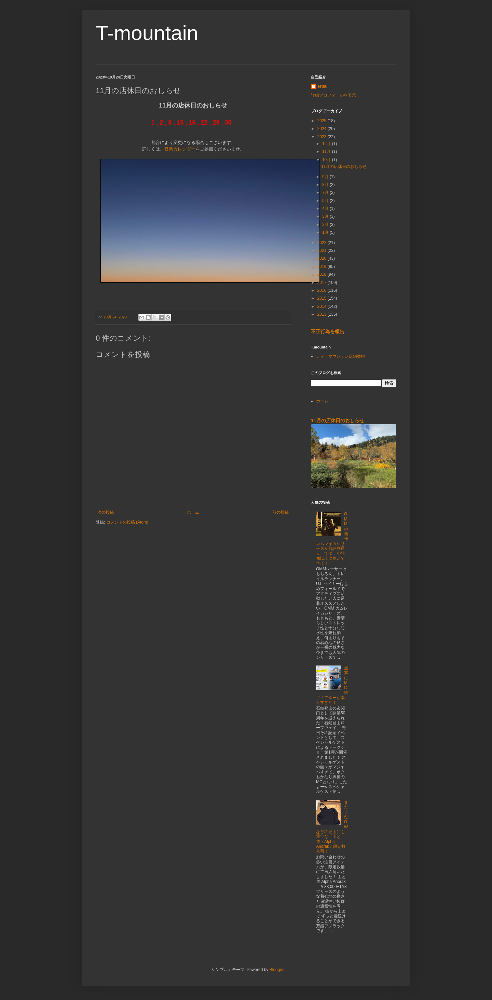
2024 (322, 128)
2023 (322, 136)
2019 (322, 266)
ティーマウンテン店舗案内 (340, 356)
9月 (326, 176)
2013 (322, 314)
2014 (322, 306)
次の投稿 (105, 512)
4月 (326, 208)
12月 (327, 143)
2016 (322, 290)
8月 (326, 184)
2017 (322, 282)
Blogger (277, 969)
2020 (322, 258)
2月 (326, 224)
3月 (326, 216)
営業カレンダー (179, 149)
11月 (327, 151)
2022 (322, 242)
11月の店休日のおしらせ (344, 166)
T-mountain (147, 33)
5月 (326, 200)
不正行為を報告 (327, 331)
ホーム (193, 512)
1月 (326, 232)
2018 (322, 274)
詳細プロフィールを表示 (333, 95)
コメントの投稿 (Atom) (127, 522)
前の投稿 (280, 512)
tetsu (323, 86)
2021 (322, 250)
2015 (322, 298)
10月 (327, 159)
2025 (322, 120)
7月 (326, 192)
